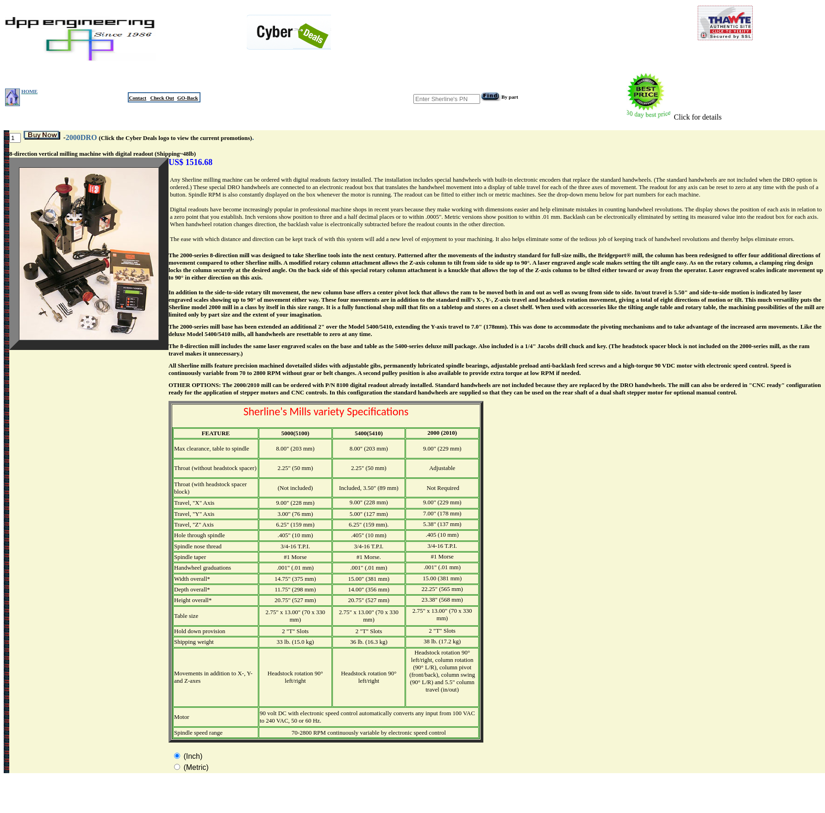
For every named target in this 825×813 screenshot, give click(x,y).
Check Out (162, 98)
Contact (137, 98)
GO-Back (187, 98)
